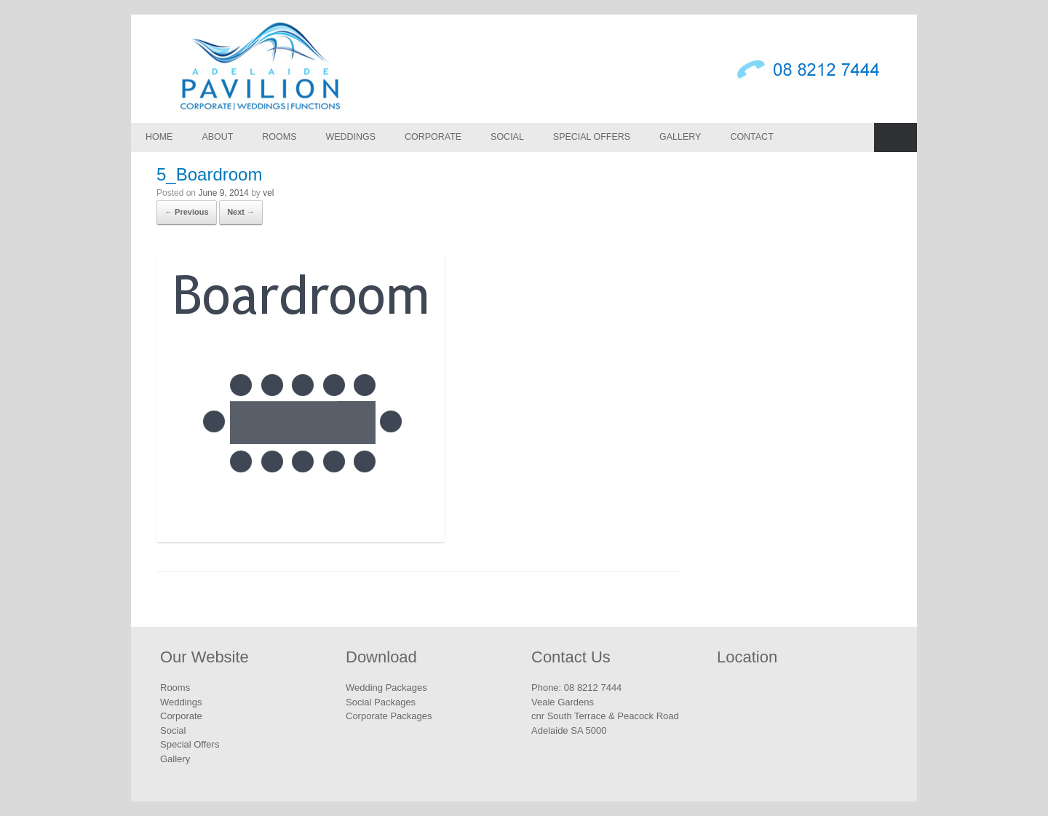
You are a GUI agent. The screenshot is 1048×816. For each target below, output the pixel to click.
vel (268, 193)
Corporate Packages (389, 715)
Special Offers (591, 137)
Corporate (433, 137)
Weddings (350, 137)
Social (507, 137)
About (217, 137)
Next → (241, 211)
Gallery (680, 137)
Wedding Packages (386, 687)
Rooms (279, 137)
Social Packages (381, 702)
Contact (751, 137)
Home (159, 137)
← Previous (186, 211)
